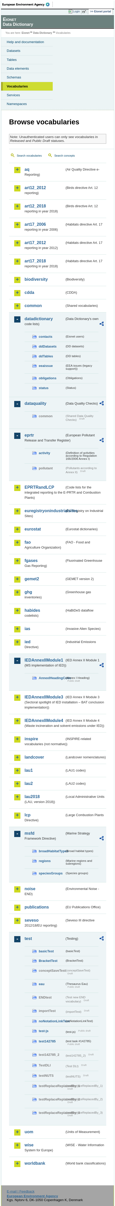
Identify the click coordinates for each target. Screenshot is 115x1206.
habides (32, 610)
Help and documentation (25, 42)
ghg (28, 592)
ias (27, 628)
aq (27, 169)
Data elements (18, 68)
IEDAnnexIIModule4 (44, 720)
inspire (31, 739)
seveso (32, 920)
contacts (45, 337)
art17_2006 (35, 224)
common (33, 305)
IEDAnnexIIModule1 (44, 660)
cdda (29, 292)
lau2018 (32, 796)
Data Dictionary (42, 32)
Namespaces (17, 104)
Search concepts (64, 155)
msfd (29, 833)
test (28, 938)
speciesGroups (51, 873)
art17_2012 (35, 242)
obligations (47, 378)
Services (13, 95)
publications (37, 907)
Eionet (26, 32)
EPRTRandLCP (39, 487)
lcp (27, 815)
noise (30, 889)
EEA (27, 4)
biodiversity (36, 279)
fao (28, 542)
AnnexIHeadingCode (52, 678)
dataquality (35, 403)
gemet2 (32, 579)
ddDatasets (48, 346)
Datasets (13, 51)
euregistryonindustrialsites (45, 511)
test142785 (47, 1041)
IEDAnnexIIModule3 (44, 697)
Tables (12, 60)
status (44, 388)
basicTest (46, 951)
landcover (34, 757)
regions (45, 861)
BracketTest (48, 961)
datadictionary (39, 319)
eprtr (29, 435)
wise (29, 1145)
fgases (31, 560)
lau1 (29, 770)
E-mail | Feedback (20, 1191)
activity (44, 453)
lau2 (29, 783)
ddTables (46, 356)
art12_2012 (35, 188)
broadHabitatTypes (52, 851)
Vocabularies (17, 86)
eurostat (33, 529)
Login (76, 11)
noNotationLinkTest (52, 1021)
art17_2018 (35, 261)
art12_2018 (35, 206)
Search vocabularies (29, 155)
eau (41, 984)
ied (27, 642)
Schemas (14, 77)
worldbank (35, 1163)
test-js (44, 1031)
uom (29, 1132)
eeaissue (46, 366)
